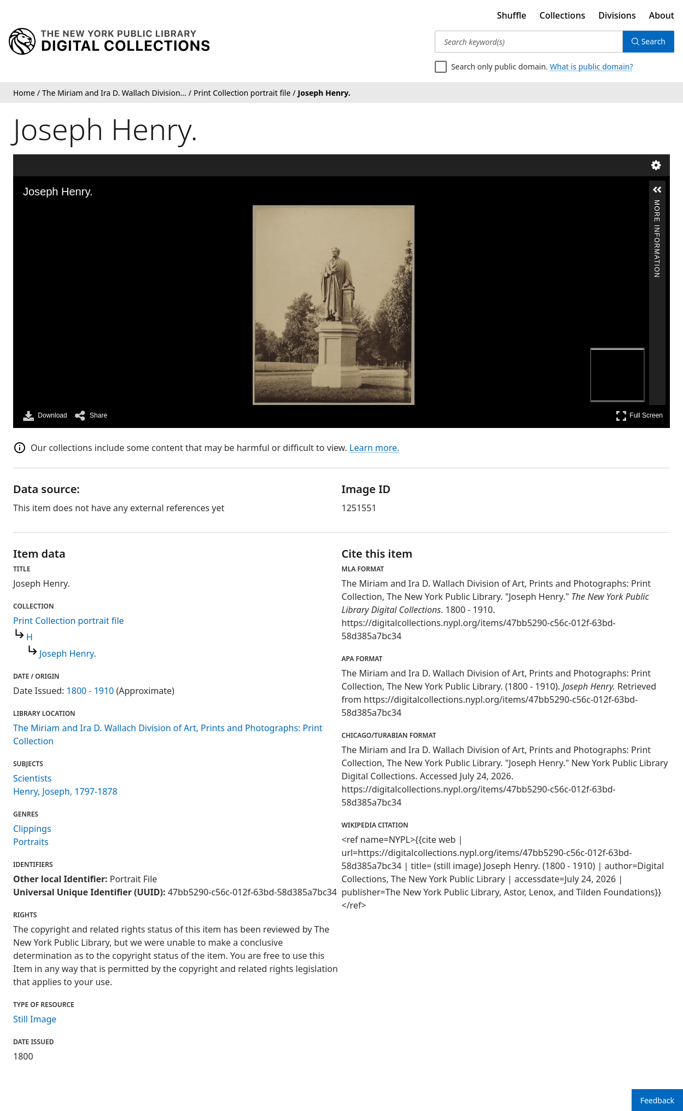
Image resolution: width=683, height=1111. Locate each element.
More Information (657, 204)
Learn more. (374, 448)
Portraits (31, 842)
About (661, 15)
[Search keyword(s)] (529, 42)
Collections (563, 15)
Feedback (657, 1100)
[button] (657, 189)
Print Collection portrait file (68, 621)
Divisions (616, 15)
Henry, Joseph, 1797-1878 (65, 791)
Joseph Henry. (67, 653)
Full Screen (639, 415)
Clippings (32, 829)
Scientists (32, 778)
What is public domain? (591, 66)
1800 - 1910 (90, 691)
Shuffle (512, 15)
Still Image (34, 1019)
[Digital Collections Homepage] (109, 41)
